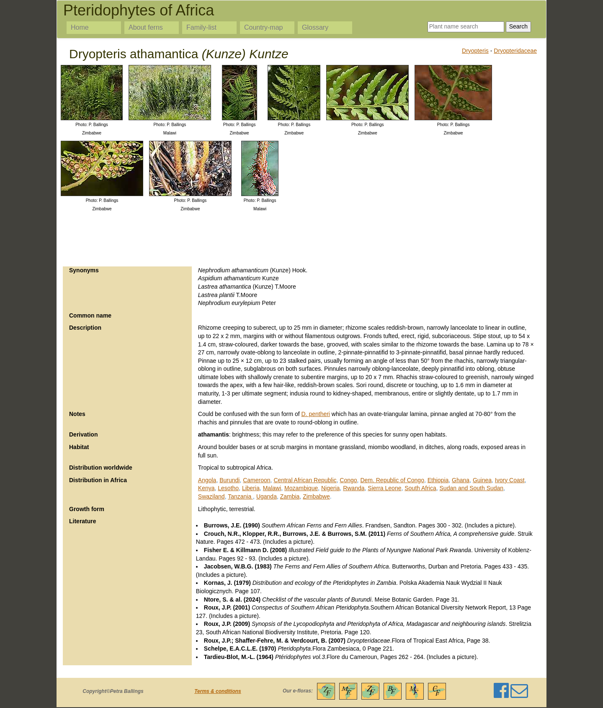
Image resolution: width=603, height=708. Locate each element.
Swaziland (211, 496)
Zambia (290, 496)
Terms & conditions (217, 691)
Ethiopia (438, 480)
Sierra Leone (384, 488)
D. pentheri (316, 414)
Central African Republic (304, 480)
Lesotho (228, 488)
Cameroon (256, 480)
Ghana (460, 480)
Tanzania (240, 496)
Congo (348, 480)
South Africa (420, 488)
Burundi (229, 480)
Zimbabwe (316, 496)
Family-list (201, 27)
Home (80, 27)
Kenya (206, 488)
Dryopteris (475, 50)
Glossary (315, 27)
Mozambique (301, 488)
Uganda (266, 496)
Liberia (251, 488)
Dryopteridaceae (515, 50)
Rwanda (353, 488)
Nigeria (330, 488)
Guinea (482, 480)
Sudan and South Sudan (472, 488)
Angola (207, 480)
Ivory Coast (510, 480)
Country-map (263, 27)
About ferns (146, 27)
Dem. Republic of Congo (392, 480)
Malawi (272, 488)
